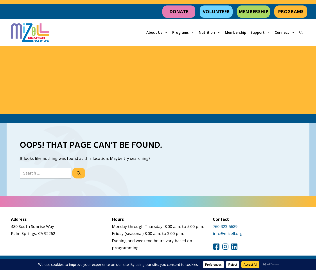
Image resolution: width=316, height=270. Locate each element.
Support (262, 32)
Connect (286, 32)
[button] (301, 32)
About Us (158, 32)
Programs (184, 32)
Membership (235, 32)
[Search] (78, 173)
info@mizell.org (227, 233)
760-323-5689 (225, 226)
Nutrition (211, 32)
